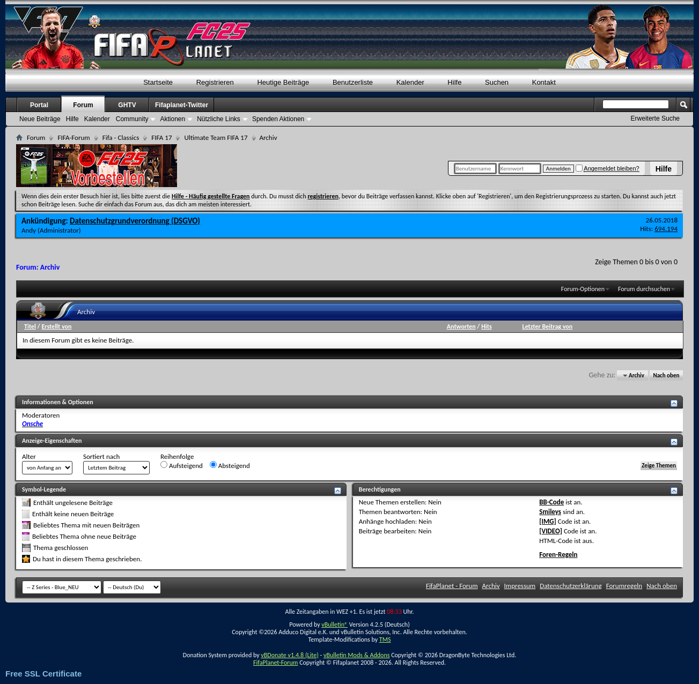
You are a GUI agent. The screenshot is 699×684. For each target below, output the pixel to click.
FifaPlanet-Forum (275, 662)
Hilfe (664, 169)
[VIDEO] (550, 531)
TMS (385, 639)
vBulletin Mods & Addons (356, 655)
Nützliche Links (218, 119)
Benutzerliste (353, 82)
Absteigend (230, 465)
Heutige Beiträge (283, 82)
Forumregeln (624, 586)
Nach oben (666, 375)
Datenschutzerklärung (571, 586)
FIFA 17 (161, 137)
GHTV (127, 105)
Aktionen (172, 119)
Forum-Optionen (583, 289)
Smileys (550, 512)
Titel (30, 326)
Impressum (520, 586)
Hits (486, 326)
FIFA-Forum (73, 137)
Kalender (410, 82)
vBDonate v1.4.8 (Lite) (290, 655)
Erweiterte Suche (655, 118)
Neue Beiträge (40, 119)
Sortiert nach (101, 456)
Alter (29, 456)
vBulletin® (334, 624)
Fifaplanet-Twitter (181, 105)
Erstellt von (56, 326)
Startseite (158, 82)
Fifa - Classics (120, 137)
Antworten (461, 326)
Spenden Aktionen (278, 119)
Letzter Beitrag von (548, 326)
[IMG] (547, 521)
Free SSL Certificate (43, 673)
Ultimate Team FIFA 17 (215, 137)
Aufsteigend (181, 465)
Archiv (491, 586)
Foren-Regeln (558, 555)
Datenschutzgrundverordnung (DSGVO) (135, 221)
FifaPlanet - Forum (452, 586)
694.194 (666, 229)
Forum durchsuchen (644, 289)
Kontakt (544, 82)
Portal (39, 105)
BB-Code (551, 502)
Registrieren (215, 82)
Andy (28, 230)
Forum (83, 105)
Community (132, 119)
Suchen (497, 82)
